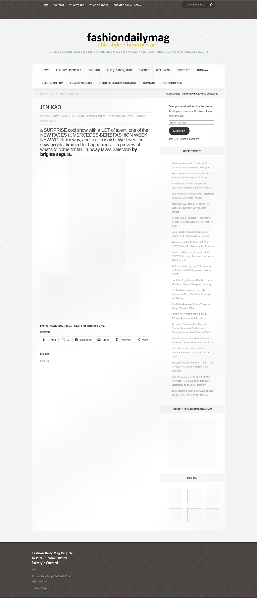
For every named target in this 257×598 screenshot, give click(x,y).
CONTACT (59, 5)
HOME (45, 5)
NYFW (110, 116)
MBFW (101, 116)
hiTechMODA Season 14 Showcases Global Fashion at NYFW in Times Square (190, 207)
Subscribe (179, 130)
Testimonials (172, 82)
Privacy (37, 588)
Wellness (163, 70)
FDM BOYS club (81, 82)
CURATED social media (127, 5)
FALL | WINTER (57, 93)
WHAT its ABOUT (99, 5)
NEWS (45, 70)
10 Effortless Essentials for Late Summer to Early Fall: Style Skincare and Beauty (191, 294)
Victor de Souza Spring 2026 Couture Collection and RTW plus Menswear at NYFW (192, 270)
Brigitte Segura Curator (117, 82)
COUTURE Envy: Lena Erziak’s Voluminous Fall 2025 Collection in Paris (190, 352)
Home (43, 93)
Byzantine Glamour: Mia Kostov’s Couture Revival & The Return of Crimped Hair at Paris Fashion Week (191, 328)
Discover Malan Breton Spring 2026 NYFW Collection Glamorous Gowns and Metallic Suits (193, 256)
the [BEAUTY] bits (119, 70)
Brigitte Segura (59, 116)
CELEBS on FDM (52, 82)
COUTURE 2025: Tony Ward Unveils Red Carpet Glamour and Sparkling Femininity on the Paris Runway (191, 380)
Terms (46, 588)
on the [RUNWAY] (124, 116)
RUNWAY (203, 70)
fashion (94, 70)
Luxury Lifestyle (69, 70)
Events (144, 70)
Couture (183, 70)
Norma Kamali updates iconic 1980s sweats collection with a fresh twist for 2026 (192, 221)
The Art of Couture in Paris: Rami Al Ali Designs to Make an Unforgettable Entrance (193, 366)
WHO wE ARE (76, 5)
